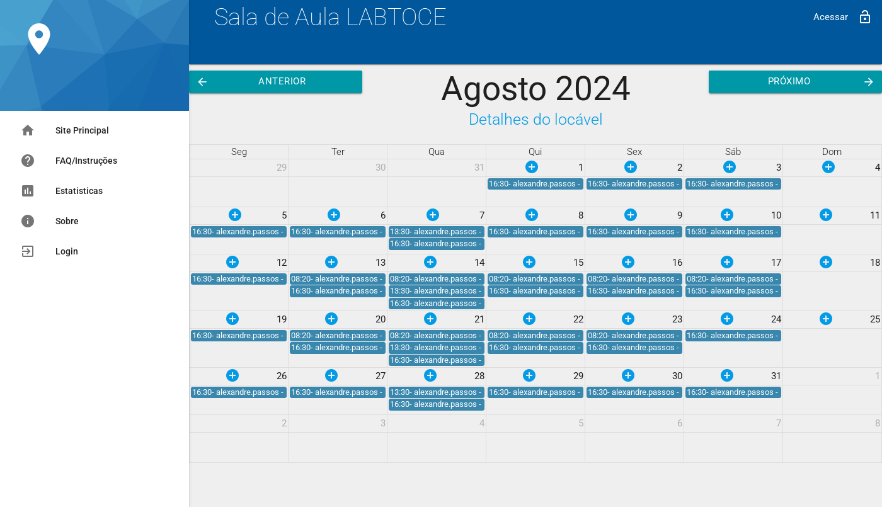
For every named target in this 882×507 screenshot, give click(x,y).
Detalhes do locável (536, 119)
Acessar (843, 17)
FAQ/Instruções (68, 160)
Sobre (49, 221)
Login (49, 251)
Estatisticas (61, 191)
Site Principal (64, 130)
